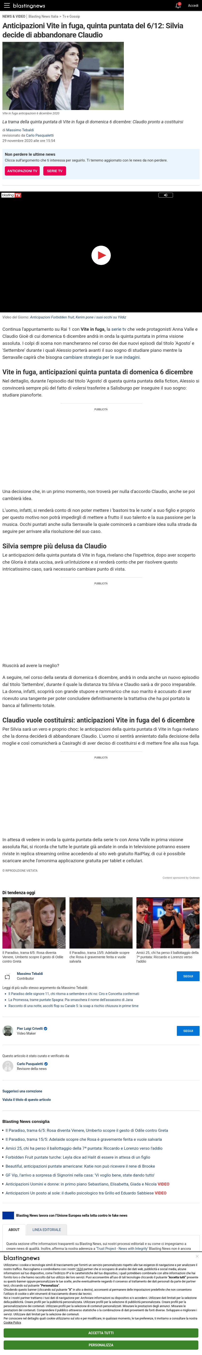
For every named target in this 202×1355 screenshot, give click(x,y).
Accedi (193, 5)
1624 (79, 1269)
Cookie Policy (12, 1322)
